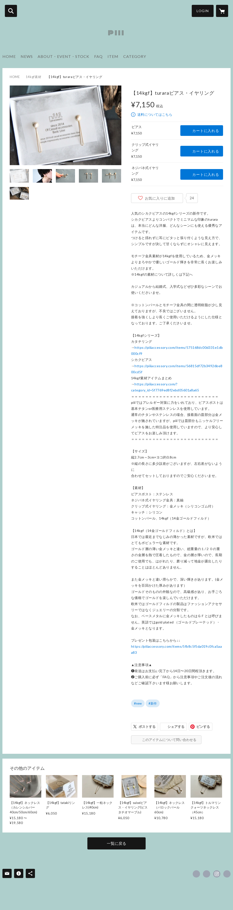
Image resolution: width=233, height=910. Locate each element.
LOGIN (203, 11)
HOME (9, 56)
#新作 (153, 703)
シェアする (175, 726)
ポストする (147, 726)
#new (138, 703)
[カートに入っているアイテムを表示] (222, 11)
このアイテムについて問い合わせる (169, 740)
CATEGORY (134, 56)
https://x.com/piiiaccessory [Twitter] (206, 874)
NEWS (27, 56)
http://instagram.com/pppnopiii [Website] (227, 874)
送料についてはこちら (154, 114)
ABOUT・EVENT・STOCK (63, 56)
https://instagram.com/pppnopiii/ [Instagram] (216, 874)
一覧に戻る (116, 843)
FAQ (98, 56)
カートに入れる (205, 130)
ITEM (113, 56)
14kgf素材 (34, 77)
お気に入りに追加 (160, 198)
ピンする (203, 726)
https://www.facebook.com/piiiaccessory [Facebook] (196, 874)
